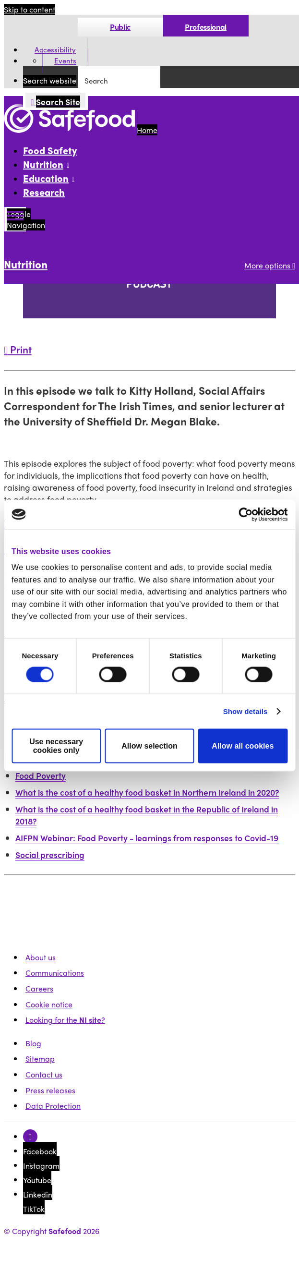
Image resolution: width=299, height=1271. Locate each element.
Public (120, 26)
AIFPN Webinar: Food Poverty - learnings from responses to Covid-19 (146, 838)
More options (269, 265)
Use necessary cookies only (56, 746)
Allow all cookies (243, 746)
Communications (54, 972)
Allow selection (149, 746)
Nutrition (26, 264)
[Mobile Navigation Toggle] (15, 219)
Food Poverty (40, 775)
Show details (245, 711)
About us (40, 957)
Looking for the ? (65, 1019)
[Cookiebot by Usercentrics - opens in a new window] (245, 514)
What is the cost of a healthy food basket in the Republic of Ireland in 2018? (146, 815)
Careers (39, 988)
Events (65, 61)
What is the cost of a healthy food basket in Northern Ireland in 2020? (147, 792)
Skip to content (29, 9)
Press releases (50, 1090)
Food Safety (50, 150)
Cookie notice (48, 1004)
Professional (206, 26)
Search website (49, 80)
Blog (33, 1043)
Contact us (43, 1074)
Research (44, 192)
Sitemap (40, 1058)
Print (18, 349)
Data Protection (53, 1105)
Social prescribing (49, 854)
